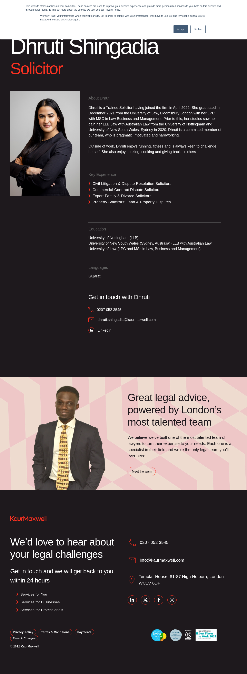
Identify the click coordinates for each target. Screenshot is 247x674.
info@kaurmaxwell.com (162, 560)
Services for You (33, 594)
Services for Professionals (41, 610)
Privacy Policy (23, 632)
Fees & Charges (24, 638)
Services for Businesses (40, 602)
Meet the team (141, 471)
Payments (84, 632)
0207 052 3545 (154, 542)
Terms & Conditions (55, 632)
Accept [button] (181, 29)
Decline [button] (198, 29)
